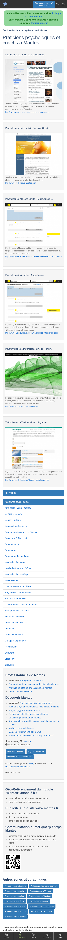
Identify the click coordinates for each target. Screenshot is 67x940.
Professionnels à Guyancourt (42, 906)
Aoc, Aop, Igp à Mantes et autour (24, 710)
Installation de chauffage (16, 574)
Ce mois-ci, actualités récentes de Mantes (28, 714)
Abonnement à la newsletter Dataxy (31, 735)
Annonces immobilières (16, 622)
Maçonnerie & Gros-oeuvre (18, 592)
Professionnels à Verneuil (40, 891)
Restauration (11, 647)
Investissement (12, 580)
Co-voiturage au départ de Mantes (25, 718)
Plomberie (9, 629)
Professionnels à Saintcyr (15, 886)
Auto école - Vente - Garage (18, 508)
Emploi (33, 935)
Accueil (7, 935)
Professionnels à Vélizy (14, 896)
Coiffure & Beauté (13, 514)
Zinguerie (9, 665)
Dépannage (10, 550)
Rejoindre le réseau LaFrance (19, 757)
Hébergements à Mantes (31, 680)
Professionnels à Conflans (16, 911)
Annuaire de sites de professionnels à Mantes (30, 688)
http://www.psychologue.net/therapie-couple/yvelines (27, 480)
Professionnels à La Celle (41, 911)
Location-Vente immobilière (18, 586)
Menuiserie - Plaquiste (15, 598)
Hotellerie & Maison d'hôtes (18, 568)
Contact (60, 935)
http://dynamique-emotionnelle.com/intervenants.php (27, 112)
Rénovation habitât (14, 635)
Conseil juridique (13, 520)
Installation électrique (15, 562)
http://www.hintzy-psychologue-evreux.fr (21, 406)
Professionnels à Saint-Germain (43, 886)
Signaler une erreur (36, 751)
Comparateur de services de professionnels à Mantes (34, 684)
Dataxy (30, 763)
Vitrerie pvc (10, 659)
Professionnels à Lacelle (15, 906)
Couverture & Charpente (16, 538)
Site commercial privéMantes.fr (44, 4)
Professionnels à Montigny (40, 896)
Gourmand (47, 935)
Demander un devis (15, 751)
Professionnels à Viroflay (15, 891)
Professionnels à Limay (14, 901)
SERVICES (10, 493)
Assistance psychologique (17, 502)
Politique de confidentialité (17, 767)
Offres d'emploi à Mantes (20, 691)
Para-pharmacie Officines (17, 610)
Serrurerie (9, 653)
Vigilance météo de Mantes (21, 728)
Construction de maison (16, 526)
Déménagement (12, 544)
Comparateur (20, 935)
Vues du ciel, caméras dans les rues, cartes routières (34, 707)
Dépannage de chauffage (17, 556)
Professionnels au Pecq (38, 901)
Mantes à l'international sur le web (25, 732)
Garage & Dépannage (15, 641)
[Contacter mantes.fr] (63, 4)
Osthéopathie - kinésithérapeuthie (21, 604)
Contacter (27, 741)
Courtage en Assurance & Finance (21, 532)
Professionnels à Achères (15, 916)
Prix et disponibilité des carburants (36, 703)
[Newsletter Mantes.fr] (57, 4)
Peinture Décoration (14, 616)
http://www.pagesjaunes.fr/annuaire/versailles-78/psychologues (31, 333)
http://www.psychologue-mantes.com (20, 183)
